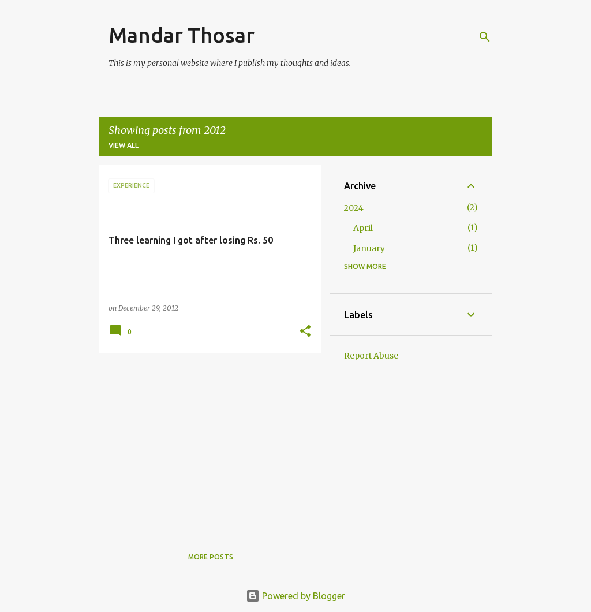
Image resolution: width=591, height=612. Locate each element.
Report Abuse (371, 355)
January (369, 248)
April (363, 228)
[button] (305, 331)
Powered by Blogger (295, 596)
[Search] (485, 37)
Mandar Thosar (182, 35)
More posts (210, 557)
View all (124, 145)
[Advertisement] (206, 443)
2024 (354, 208)
